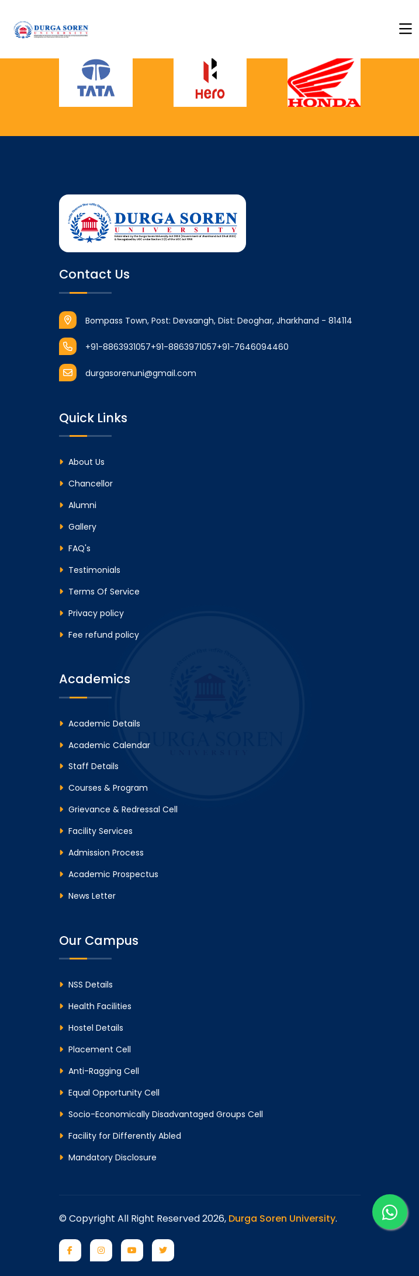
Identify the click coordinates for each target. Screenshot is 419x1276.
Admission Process (101, 852)
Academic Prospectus (108, 874)
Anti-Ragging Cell (99, 1071)
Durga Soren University (281, 1218)
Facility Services (96, 831)
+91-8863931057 (105, 346)
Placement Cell (95, 1049)
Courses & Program (103, 788)
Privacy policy (91, 613)
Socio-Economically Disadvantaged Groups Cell (161, 1114)
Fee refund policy (99, 635)
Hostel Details (91, 1028)
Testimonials (89, 570)
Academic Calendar (104, 745)
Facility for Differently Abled (120, 1136)
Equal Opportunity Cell (109, 1092)
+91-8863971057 (184, 347)
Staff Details (89, 766)
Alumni (77, 505)
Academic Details (99, 723)
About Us (82, 462)
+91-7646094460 (253, 347)
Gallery (77, 527)
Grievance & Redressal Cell (118, 809)
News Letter (87, 896)
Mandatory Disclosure (108, 1157)
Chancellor (86, 483)
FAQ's (75, 548)
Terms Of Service (99, 591)
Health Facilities (95, 1006)
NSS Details (86, 984)
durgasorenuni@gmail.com (127, 372)
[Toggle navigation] (405, 29)
